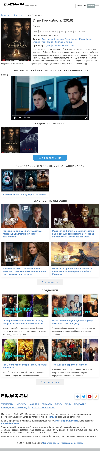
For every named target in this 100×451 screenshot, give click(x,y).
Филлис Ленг (68, 45)
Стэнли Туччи (39, 42)
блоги (58, 404)
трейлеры (7, 404)
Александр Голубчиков (66, 421)
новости (21, 404)
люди (68, 404)
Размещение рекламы (72, 443)
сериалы (46, 404)
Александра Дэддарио (53, 39)
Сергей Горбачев (10, 423)
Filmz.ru (52, 417)
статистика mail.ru (43, 407)
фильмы (34, 404)
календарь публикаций (15, 407)
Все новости (50, 282)
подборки (80, 404)
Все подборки (50, 382)
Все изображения (50, 158)
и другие (68, 42)
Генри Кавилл (71, 39)
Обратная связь (50, 443)
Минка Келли (85, 39)
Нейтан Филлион (55, 42)
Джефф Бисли (53, 45)
